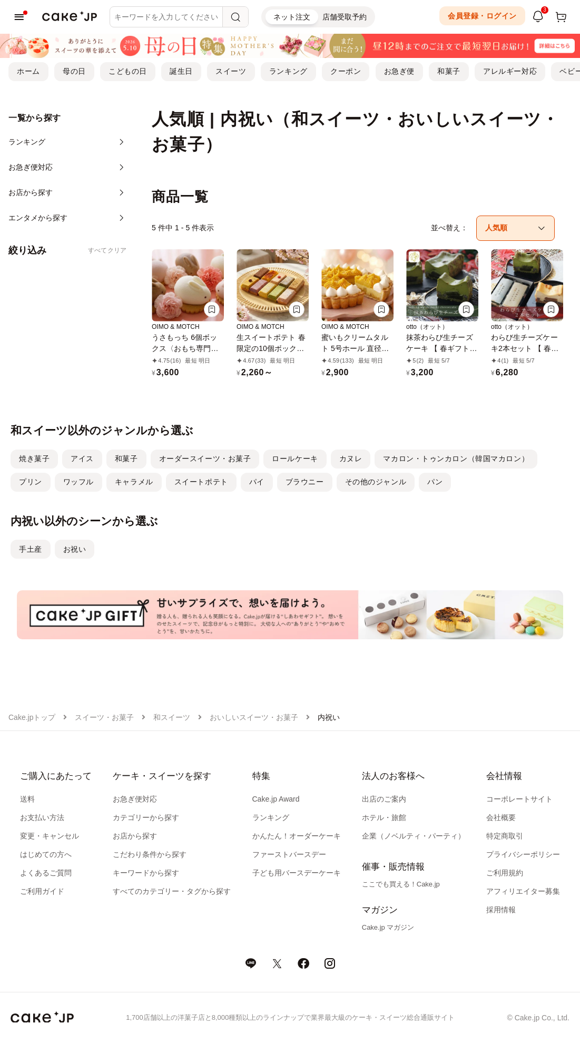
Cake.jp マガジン (388, 927)
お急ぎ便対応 (135, 799)
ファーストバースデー (289, 854)
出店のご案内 (384, 799)
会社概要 (501, 817)
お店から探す (135, 836)
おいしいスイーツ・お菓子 (254, 717)
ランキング (288, 71)
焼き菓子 (34, 458)
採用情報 (501, 909)
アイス (82, 458)
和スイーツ (171, 717)
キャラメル (134, 481)
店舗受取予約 (344, 17)
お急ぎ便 (399, 71)
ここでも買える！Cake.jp (401, 884)
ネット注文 (291, 17)
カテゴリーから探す (146, 817)
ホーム (28, 71)
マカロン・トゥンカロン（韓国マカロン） (456, 458)
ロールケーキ (295, 458)
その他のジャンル (375, 481)
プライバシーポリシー (523, 854)
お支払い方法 (42, 817)
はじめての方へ (46, 854)
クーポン (345, 71)
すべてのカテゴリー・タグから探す (172, 891)
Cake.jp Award (276, 799)
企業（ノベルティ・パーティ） (413, 836)
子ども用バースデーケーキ (296, 873)
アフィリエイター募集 (523, 891)
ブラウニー (305, 481)
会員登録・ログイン (482, 16)
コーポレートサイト (519, 799)
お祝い (74, 549)
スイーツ (230, 71)
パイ (256, 481)
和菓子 (448, 71)
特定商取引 (504, 836)
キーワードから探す (146, 873)
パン (435, 481)
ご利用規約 (504, 873)
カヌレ (350, 458)
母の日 (74, 71)
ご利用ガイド (42, 891)
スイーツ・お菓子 (104, 717)
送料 (27, 799)
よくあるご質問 (46, 873)
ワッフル (78, 481)
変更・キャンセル (49, 836)
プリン (30, 481)
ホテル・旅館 (384, 817)
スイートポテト (201, 481)
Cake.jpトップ (31, 717)
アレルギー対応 (510, 71)
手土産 (30, 549)
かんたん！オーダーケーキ (296, 836)
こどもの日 (128, 71)
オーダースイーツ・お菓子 (205, 458)
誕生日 (181, 71)
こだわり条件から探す (149, 854)
